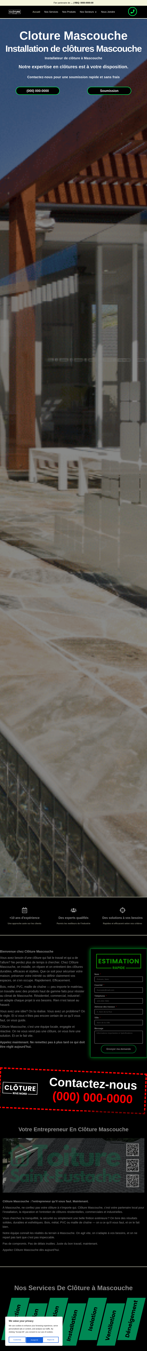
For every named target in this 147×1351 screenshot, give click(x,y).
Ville (96, 1018)
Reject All (34, 1340)
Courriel (98, 985)
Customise (17, 1340)
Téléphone (99, 996)
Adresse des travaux (104, 1007)
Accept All (51, 1340)
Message (98, 1028)
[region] (34, 1332)
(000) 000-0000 (86, 1101)
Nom (97, 974)
